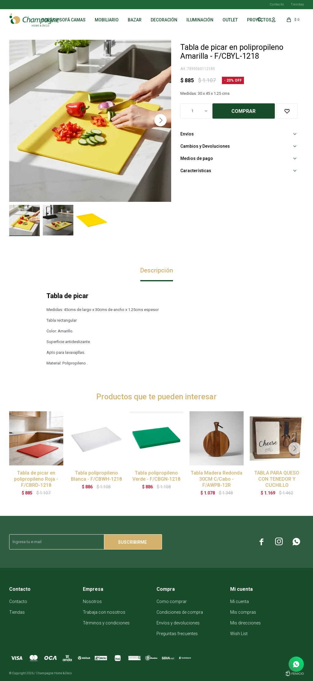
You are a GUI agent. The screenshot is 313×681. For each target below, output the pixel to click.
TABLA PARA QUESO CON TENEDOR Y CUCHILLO (276, 479)
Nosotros (92, 601)
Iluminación (199, 19)
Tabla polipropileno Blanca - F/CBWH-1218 (96, 476)
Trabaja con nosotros (104, 612)
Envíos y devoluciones (178, 622)
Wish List (239, 633)
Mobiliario (107, 19)
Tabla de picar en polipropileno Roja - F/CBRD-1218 (36, 479)
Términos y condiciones (106, 622)
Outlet (230, 19)
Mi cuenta (239, 601)
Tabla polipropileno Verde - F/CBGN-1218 (156, 476)
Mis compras (243, 612)
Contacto (277, 4)
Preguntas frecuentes (177, 633)
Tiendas (297, 4)
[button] (160, 120)
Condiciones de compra (179, 612)
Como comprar (171, 601)
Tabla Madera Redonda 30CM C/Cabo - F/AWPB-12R (216, 479)
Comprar (243, 111)
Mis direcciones (245, 622)
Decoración (164, 19)
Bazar (135, 19)
